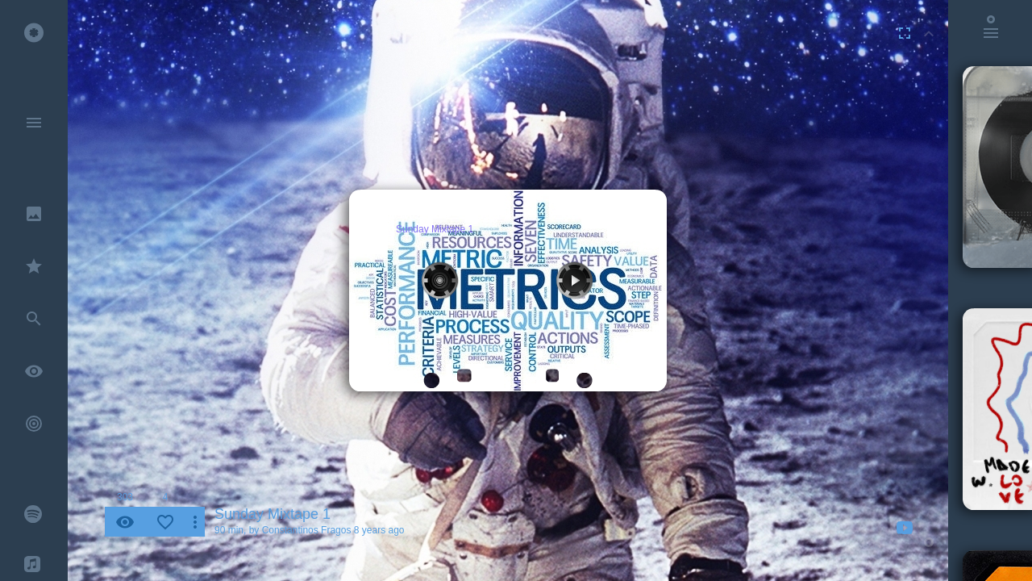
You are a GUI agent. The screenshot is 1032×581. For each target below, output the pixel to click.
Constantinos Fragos (307, 530)
